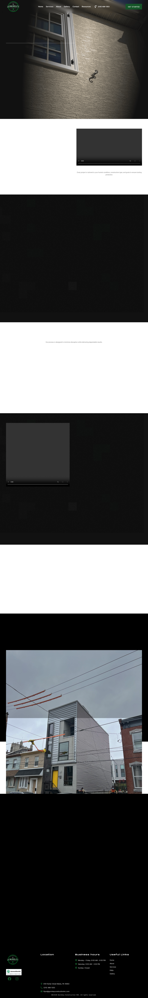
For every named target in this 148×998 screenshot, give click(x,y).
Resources (86, 7)
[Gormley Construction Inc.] (57, 970)
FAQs (111, 970)
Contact (76, 7)
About (58, 7)
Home (40, 7)
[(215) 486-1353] (95, 6)
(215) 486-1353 (103, 7)
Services (49, 7)
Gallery (67, 7)
